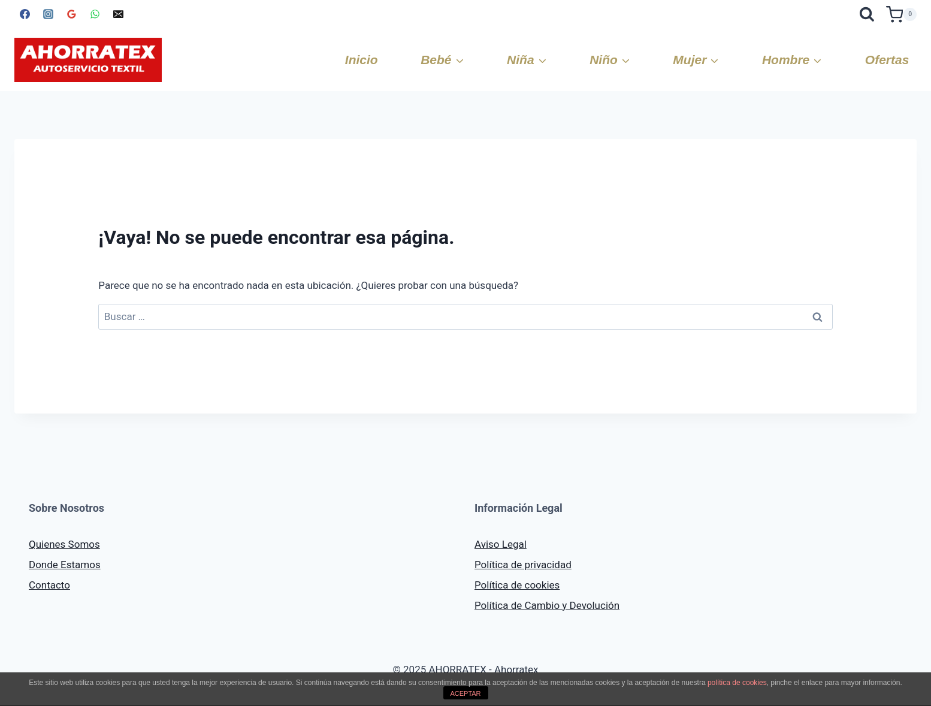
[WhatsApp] (94, 14)
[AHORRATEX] (88, 60)
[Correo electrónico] (118, 14)
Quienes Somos (64, 544)
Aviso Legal (500, 544)
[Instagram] (48, 14)
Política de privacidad (523, 565)
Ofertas (887, 60)
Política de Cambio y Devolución (546, 605)
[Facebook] (24, 14)
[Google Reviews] (71, 14)
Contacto (49, 585)
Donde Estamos (65, 565)
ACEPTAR (465, 693)
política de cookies (737, 682)
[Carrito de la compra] (901, 14)
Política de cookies (517, 585)
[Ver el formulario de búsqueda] (867, 14)
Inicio (361, 60)
